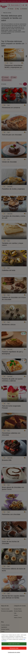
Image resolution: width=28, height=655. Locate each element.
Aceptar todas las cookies (14, 645)
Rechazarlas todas (14, 649)
